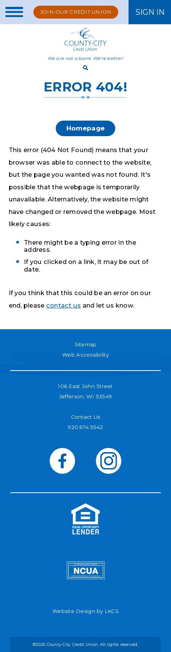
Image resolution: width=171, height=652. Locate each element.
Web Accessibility (85, 355)
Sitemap (86, 344)
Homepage (85, 128)
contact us (63, 305)
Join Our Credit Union (76, 12)
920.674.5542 (85, 427)
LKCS (112, 611)
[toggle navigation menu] (11, 12)
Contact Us (85, 417)
